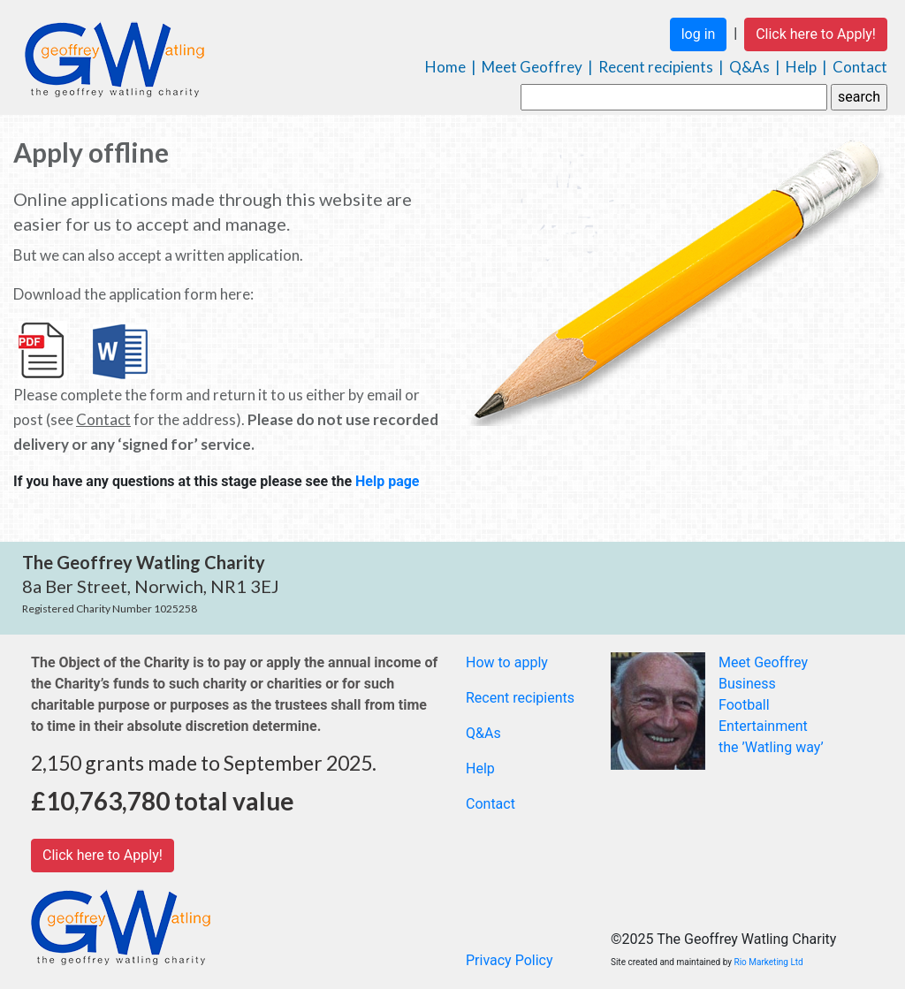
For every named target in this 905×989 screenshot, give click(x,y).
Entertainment (763, 726)
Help (801, 66)
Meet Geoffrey (532, 66)
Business (747, 683)
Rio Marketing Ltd (768, 962)
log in (698, 34)
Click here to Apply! (816, 34)
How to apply (507, 662)
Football (744, 704)
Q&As (749, 66)
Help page (387, 481)
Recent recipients (655, 66)
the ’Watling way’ (771, 747)
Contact (860, 66)
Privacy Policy (509, 960)
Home (445, 66)
